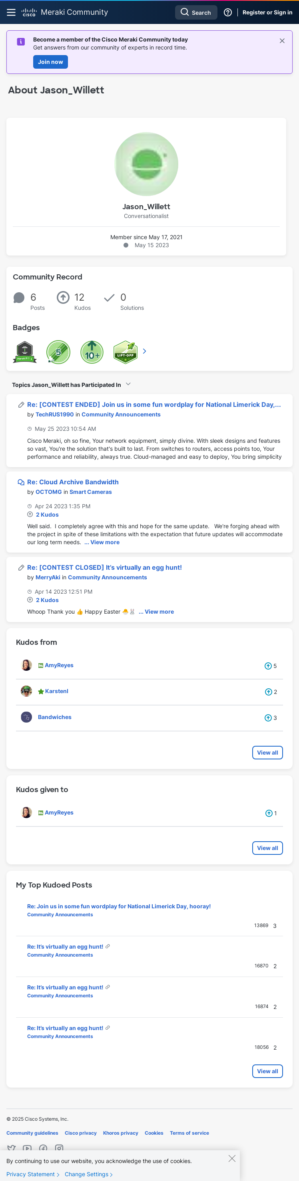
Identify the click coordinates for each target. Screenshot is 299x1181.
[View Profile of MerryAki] (48, 577)
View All (145, 351)
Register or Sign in (268, 12)
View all (267, 752)
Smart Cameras (91, 491)
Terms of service (189, 1133)
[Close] (232, 1164)
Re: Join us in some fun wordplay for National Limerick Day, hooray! (119, 906)
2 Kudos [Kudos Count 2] (47, 514)
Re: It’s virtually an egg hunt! (66, 946)
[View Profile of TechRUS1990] (55, 414)
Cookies (154, 1133)
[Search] (196, 12)
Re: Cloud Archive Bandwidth (73, 482)
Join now (50, 61)
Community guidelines (32, 1133)
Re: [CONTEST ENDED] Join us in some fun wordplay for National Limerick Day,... (154, 404)
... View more (102, 542)
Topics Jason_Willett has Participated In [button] (66, 384)
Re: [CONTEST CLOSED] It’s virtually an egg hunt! (104, 567)
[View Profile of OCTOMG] (49, 491)
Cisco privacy (81, 1133)
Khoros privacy (120, 1133)
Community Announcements (121, 414)
